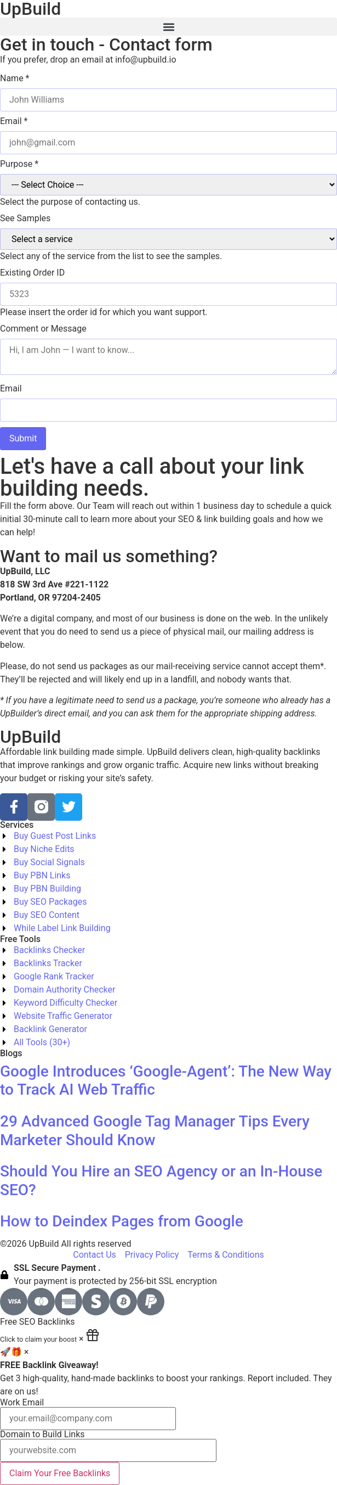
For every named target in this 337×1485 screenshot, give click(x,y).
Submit (23, 438)
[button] (168, 27)
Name (15, 78)
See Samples (25, 218)
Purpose (19, 164)
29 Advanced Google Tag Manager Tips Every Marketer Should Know (155, 1130)
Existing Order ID (32, 272)
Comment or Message (43, 328)
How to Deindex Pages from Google (121, 1221)
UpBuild (30, 736)
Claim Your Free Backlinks (59, 1473)
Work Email (88, 1414)
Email (13, 121)
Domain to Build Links (108, 1446)
